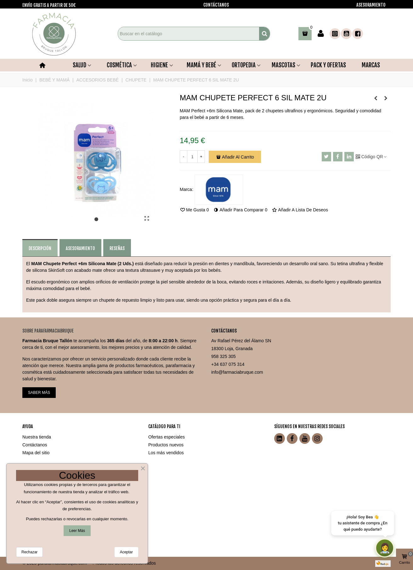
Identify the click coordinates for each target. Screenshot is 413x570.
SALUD (79, 65)
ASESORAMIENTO (371, 5)
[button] (96, 219)
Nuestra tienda (36, 436)
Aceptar (126, 552)
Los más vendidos (166, 452)
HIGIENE (159, 65)
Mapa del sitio (35, 452)
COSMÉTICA (119, 65)
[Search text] (188, 33)
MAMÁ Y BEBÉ (201, 65)
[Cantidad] (192, 156)
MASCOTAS (283, 65)
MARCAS (371, 65)
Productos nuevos (166, 444)
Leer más (77, 530)
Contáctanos (34, 444)
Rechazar (29, 552)
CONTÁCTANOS (216, 5)
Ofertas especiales (166, 436)
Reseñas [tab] (117, 248)
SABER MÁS (39, 392)
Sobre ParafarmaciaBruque (48, 330)
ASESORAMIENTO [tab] (80, 248)
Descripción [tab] (40, 248)
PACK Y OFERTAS (328, 65)
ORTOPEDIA (244, 65)
